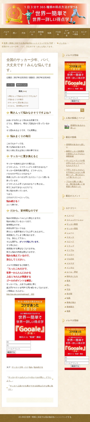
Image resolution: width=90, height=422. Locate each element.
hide (24, 91)
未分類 (69, 294)
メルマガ (6, 33)
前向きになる (22, 85)
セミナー (84, 33)
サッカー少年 (17, 367)
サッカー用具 (75, 33)
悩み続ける (38, 367)
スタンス (70, 237)
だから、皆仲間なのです (18, 106)
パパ (26, 367)
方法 (23, 33)
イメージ (70, 216)
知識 (49, 33)
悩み (31, 367)
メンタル (32, 33)
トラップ (70, 246)
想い (15, 33)
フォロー (70, 255)
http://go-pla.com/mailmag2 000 (20, 294)
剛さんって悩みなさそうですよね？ (22, 96)
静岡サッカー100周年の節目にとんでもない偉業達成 (75, 153)
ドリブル (70, 250)
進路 (68, 311)
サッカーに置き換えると (18, 103)
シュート (70, 233)
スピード (70, 242)
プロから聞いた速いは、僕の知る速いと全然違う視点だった (75, 184)
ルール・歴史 (66, 33)
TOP (28, 43)
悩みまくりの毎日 (15, 99)
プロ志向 (58, 33)
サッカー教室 (72, 224)
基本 (68, 281)
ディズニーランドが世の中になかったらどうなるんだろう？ (75, 163)
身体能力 (41, 33)
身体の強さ (71, 302)
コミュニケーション (75, 220)
